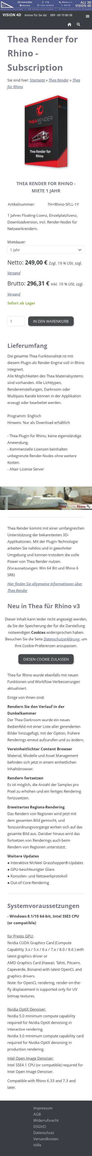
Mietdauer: (16, 241)
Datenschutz (43, 1132)
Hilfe (37, 1144)
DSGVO (39, 1126)
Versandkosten (45, 1138)
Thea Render (59, 80)
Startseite (37, 80)
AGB (37, 1114)
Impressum (43, 1108)
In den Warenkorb (51, 321)
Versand (13, 272)
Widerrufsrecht (46, 1120)
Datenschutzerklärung (61, 639)
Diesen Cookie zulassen (46, 659)
